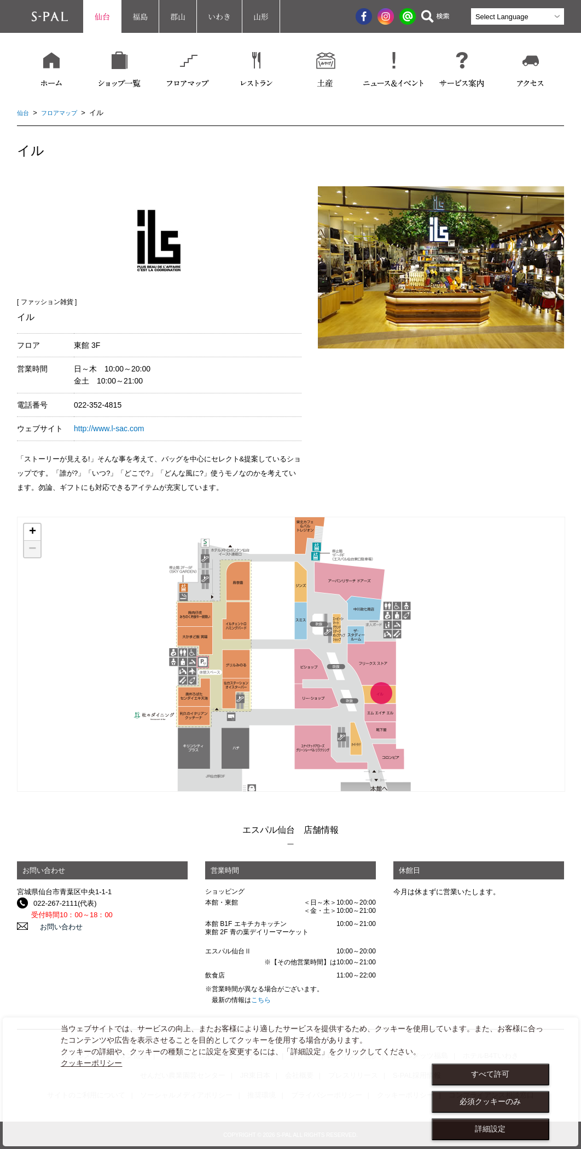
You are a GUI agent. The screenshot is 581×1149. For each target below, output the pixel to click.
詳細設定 (490, 1128)
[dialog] (290, 1081)
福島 (140, 16)
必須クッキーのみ (490, 1101)
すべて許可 (490, 1074)
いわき (219, 16)
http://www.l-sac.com (109, 428)
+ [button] (32, 532)
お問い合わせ (54, 926)
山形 (261, 16)
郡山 (177, 16)
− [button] (32, 549)
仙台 (102, 16)
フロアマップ (64, 112)
